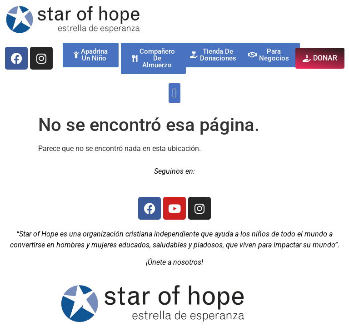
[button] (174, 93)
